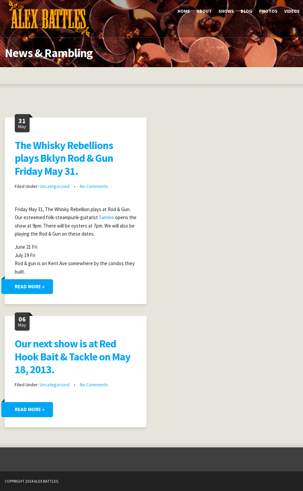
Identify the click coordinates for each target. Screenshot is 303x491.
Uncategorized (54, 186)
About (204, 11)
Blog (246, 11)
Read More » (30, 286)
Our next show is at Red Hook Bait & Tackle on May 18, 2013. (73, 356)
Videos (292, 11)
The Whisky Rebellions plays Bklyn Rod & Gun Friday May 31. (64, 158)
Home (184, 11)
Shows (226, 11)
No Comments (94, 186)
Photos (268, 11)
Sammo (106, 217)
